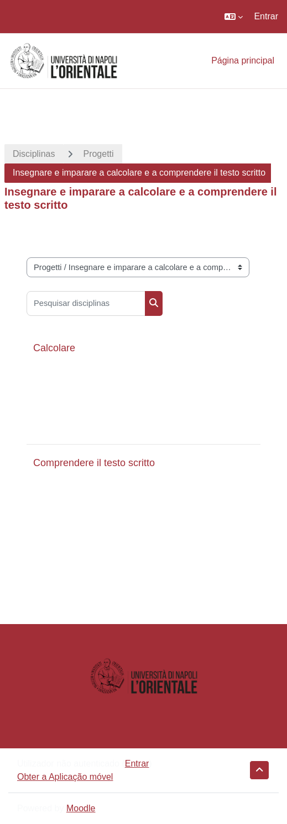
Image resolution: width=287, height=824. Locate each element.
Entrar (266, 16)
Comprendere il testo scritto (94, 462)
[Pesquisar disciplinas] (86, 303)
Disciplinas (34, 154)
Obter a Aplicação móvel (65, 776)
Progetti (98, 154)
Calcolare (54, 347)
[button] (233, 16)
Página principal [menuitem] (242, 60)
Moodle (80, 808)
